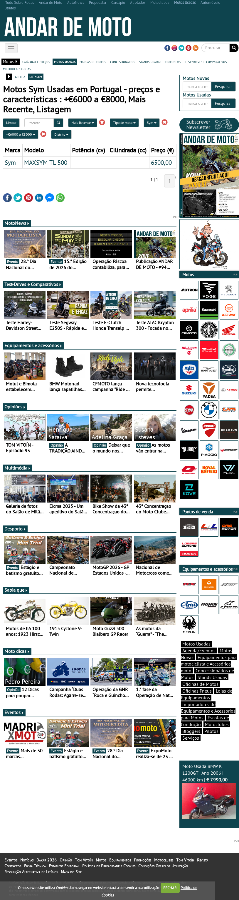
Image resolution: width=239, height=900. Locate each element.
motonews (173, 61)
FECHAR (170, 887)
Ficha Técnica (35, 866)
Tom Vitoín (84, 860)
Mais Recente (82, 122)
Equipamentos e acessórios (33, 345)
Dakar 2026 (46, 860)
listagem (35, 76)
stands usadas (150, 61)
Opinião (66, 860)
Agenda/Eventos (199, 650)
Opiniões (15, 407)
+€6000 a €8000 (20, 134)
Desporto (15, 529)
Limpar (11, 122)
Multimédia (17, 468)
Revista (202, 860)
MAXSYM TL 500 (45, 162)
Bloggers (191, 731)
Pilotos (211, 731)
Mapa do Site (71, 871)
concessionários (122, 61)
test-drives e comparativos (206, 61)
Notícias (26, 860)
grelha (20, 76)
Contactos (12, 866)
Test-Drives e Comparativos (33, 284)
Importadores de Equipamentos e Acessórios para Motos (208, 711)
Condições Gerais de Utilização (163, 866)
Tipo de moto (124, 122)
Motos (101, 860)
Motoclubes (217, 724)
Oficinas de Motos (200, 684)
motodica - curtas (17, 68)
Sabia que (16, 590)
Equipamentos (120, 860)
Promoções (142, 860)
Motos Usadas (196, 644)
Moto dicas (17, 651)
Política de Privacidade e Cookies (108, 866)
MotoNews (17, 223)
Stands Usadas (212, 677)
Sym (151, 122)
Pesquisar (223, 86)
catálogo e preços (36, 61)
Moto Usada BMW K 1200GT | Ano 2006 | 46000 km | (209, 791)
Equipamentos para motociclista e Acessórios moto (209, 664)
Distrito (61, 134)
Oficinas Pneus (197, 691)
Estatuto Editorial (64, 866)
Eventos (14, 712)
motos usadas (64, 61)
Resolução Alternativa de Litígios (31, 871)
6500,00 (161, 162)
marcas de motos (93, 61)
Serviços (190, 738)
